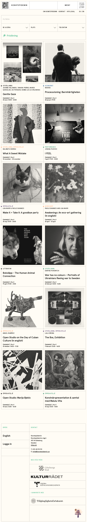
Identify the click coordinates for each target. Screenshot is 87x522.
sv (80, 11)
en (83, 11)
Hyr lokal (71, 11)
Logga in (8, 444)
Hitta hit (34, 445)
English (6, 436)
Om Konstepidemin (50, 11)
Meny (67, 5)
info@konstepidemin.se (41, 451)
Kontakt (62, 11)
